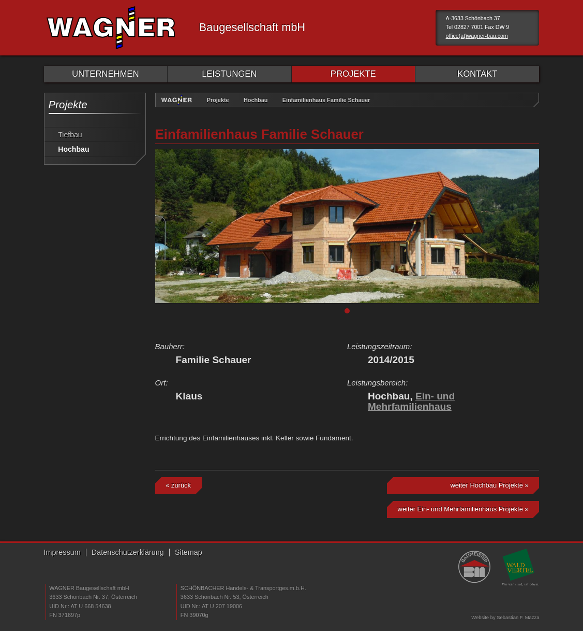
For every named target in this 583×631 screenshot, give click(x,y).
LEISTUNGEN (229, 74)
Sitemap (188, 552)
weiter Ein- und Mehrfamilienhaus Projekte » (463, 509)
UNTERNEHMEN (105, 74)
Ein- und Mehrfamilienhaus (411, 401)
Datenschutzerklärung (128, 552)
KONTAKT (477, 74)
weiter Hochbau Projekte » (489, 485)
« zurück (178, 485)
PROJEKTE (353, 74)
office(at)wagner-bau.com (477, 36)
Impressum (62, 552)
